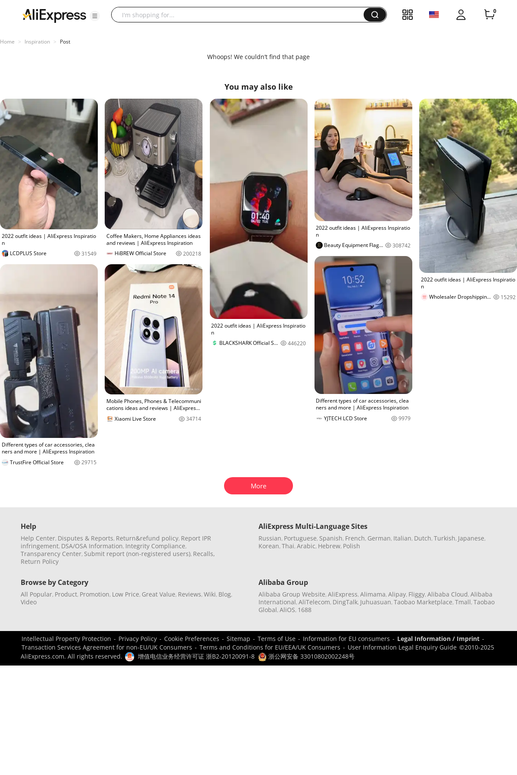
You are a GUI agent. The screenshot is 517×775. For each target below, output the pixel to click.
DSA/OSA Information (92, 546)
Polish (351, 546)
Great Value (158, 594)
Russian (269, 538)
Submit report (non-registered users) (137, 554)
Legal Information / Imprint (438, 638)
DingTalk (345, 602)
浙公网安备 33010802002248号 (306, 656)
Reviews (189, 594)
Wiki (210, 594)
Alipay (397, 594)
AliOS (287, 610)
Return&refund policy (147, 538)
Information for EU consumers (346, 638)
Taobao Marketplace (423, 602)
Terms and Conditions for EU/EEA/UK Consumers (269, 647)
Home (7, 41)
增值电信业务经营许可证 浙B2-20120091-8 (196, 656)
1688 (304, 610)
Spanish (331, 538)
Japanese (471, 538)
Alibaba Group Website (291, 594)
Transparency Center (51, 554)
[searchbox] (241, 14)
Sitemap (238, 638)
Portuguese (300, 538)
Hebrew (329, 546)
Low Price (125, 594)
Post (65, 41)
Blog (224, 594)
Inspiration (37, 41)
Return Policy (40, 561)
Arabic (306, 546)
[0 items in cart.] (489, 15)
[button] (95, 16)
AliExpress (343, 594)
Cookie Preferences (191, 638)
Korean (268, 546)
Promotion (94, 594)
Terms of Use (277, 638)
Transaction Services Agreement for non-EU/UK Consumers (107, 647)
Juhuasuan (375, 602)
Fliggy (416, 594)
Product (66, 594)
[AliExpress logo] (54, 15)
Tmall (463, 602)
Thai (288, 546)
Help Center (38, 538)
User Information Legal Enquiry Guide (402, 647)
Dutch (422, 538)
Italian (402, 538)
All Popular (36, 594)
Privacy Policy (137, 638)
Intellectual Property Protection (66, 638)
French (355, 538)
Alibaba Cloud (447, 594)
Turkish (444, 538)
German (379, 538)
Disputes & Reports (85, 538)
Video (29, 602)
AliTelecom (314, 602)
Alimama (373, 594)
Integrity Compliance (155, 546)
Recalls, (204, 554)
